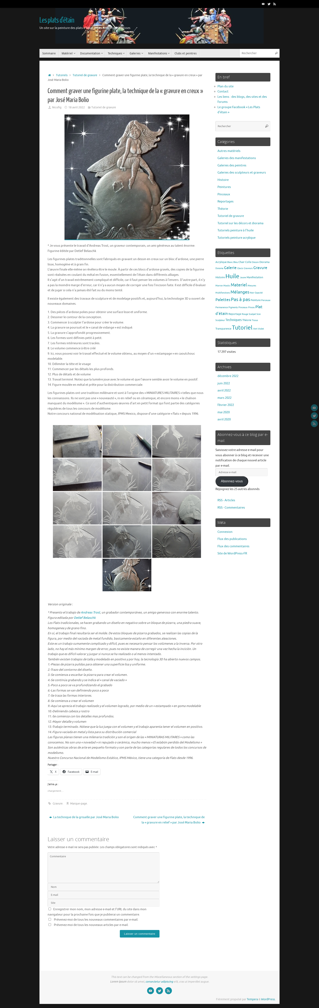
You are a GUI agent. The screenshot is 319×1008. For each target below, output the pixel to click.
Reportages (225, 201)
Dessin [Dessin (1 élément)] (255, 262)
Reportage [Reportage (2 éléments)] (234, 314)
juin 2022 (223, 383)
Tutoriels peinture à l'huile (235, 230)
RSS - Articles (226, 500)
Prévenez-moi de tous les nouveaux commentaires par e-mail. (96, 920)
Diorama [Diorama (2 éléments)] (264, 262)
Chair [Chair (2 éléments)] (241, 262)
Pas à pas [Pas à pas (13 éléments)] (240, 299)
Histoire (223, 180)
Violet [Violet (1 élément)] (261, 329)
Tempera (252, 999)
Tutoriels (62, 75)
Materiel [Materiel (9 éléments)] (239, 285)
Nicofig (56, 107)
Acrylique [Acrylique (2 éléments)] (221, 262)
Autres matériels (228, 151)
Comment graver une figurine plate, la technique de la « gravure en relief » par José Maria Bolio (169, 819)
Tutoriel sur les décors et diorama (240, 223)
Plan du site (225, 86)
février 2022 (225, 405)
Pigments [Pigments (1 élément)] (233, 307)
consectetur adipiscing (159, 981)
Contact (222, 91)
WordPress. (268, 999)
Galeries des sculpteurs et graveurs (241, 173)
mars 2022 (224, 398)
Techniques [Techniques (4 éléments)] (233, 320)
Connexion (225, 532)
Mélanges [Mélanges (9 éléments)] (240, 292)
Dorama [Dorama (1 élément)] (219, 268)
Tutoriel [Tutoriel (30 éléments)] (242, 327)
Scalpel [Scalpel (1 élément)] (252, 314)
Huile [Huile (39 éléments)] (232, 276)
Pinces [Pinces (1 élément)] (251, 307)
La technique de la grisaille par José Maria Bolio (84, 817)
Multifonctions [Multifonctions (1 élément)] (222, 292)
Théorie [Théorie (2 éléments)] (246, 320)
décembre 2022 (227, 376)
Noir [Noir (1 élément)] (252, 292)
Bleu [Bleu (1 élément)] (235, 262)
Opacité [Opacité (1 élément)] (259, 292)
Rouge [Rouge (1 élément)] (245, 314)
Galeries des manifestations (236, 158)
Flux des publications (232, 539)
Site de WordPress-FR (232, 553)
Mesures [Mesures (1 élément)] (252, 285)
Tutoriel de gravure (85, 75)
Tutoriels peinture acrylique (236, 238)
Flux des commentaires (233, 546)
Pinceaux (223, 194)
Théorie (222, 209)
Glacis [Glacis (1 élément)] (240, 268)
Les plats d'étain (56, 20)
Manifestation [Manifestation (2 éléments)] (255, 277)
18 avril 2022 (76, 107)
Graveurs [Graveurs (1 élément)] (248, 268)
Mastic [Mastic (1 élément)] (226, 285)
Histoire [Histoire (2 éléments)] (220, 277)
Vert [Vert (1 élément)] (255, 329)
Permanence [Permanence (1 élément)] (221, 307)
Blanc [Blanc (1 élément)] (230, 262)
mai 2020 (223, 412)
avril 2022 (224, 390)
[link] (90, 612)
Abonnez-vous (232, 481)
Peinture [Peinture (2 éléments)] (256, 300)
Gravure (58, 803)
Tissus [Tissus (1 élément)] (255, 320)
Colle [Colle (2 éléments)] (248, 262)
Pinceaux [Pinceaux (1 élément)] (243, 307)
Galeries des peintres (231, 165)
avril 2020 (224, 419)
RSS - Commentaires (231, 508)
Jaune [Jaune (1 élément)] (243, 277)
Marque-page (78, 803)
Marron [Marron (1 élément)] (219, 285)
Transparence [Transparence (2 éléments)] (223, 328)
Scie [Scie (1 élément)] (259, 314)
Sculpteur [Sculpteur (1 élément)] (220, 320)
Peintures (224, 187)
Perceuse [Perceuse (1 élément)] (265, 300)
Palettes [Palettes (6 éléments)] (222, 299)
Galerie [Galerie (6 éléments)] (230, 267)
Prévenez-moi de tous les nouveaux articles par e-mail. (91, 925)
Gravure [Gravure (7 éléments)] (260, 267)
